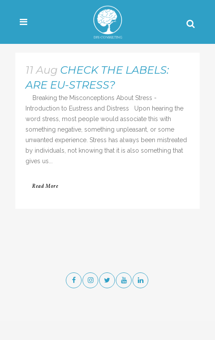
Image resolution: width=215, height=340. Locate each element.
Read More (45, 186)
